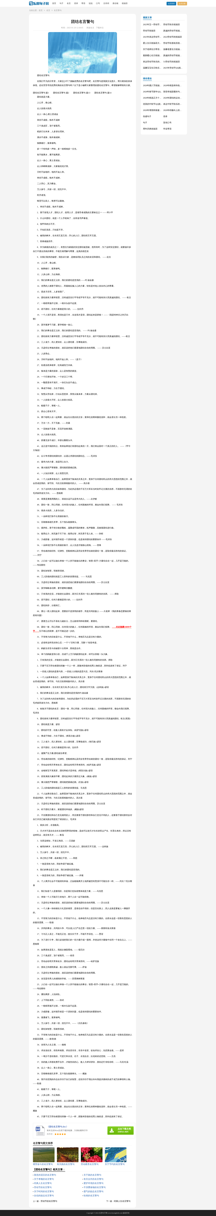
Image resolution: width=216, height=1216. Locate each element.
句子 (61, 3)
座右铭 (115, 3)
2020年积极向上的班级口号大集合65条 (180, 110)
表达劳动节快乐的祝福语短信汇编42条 (160, 62)
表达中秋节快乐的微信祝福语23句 (178, 104)
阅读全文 (90, 28)
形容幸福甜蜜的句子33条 (174, 92)
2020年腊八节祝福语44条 (154, 85)
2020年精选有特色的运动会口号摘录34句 (181, 85)
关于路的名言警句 (92, 1175)
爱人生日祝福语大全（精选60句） (158, 43)
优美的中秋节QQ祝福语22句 (156, 104)
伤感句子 (147, 116)
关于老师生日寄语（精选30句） (157, 49)
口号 (98, 3)
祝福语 (125, 3)
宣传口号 (167, 123)
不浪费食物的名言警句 (95, 1187)
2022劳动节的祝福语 (172, 37)
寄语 (83, 3)
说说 (91, 3)
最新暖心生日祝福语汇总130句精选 (159, 55)
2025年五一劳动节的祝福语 (155, 24)
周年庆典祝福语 (150, 129)
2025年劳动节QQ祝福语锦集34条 (178, 68)
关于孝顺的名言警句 (44, 1179)
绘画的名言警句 (91, 1195)
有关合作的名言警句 (93, 1179)
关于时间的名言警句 (44, 1191)
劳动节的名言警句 (43, 1187)
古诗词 (106, 3)
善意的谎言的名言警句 (45, 1175)
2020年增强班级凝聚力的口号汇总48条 (160, 110)
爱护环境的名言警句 (93, 1183)
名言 (69, 3)
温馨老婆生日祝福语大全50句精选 (178, 49)
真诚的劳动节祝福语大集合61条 (177, 31)
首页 (54, 3)
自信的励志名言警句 (44, 1195)
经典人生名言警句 (43, 1183)
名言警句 (58, 10)
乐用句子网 (103, 1213)
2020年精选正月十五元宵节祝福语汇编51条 (162, 98)
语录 (76, 3)
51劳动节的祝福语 (171, 62)
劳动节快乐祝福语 (171, 24)
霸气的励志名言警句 (93, 1191)
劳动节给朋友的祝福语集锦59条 (177, 43)
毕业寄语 (167, 129)
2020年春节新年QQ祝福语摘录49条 (159, 92)
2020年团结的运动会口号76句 (176, 98)
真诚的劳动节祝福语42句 (174, 55)
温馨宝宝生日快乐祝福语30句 (156, 68)
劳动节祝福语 (149, 31)
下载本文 (100, 28)
